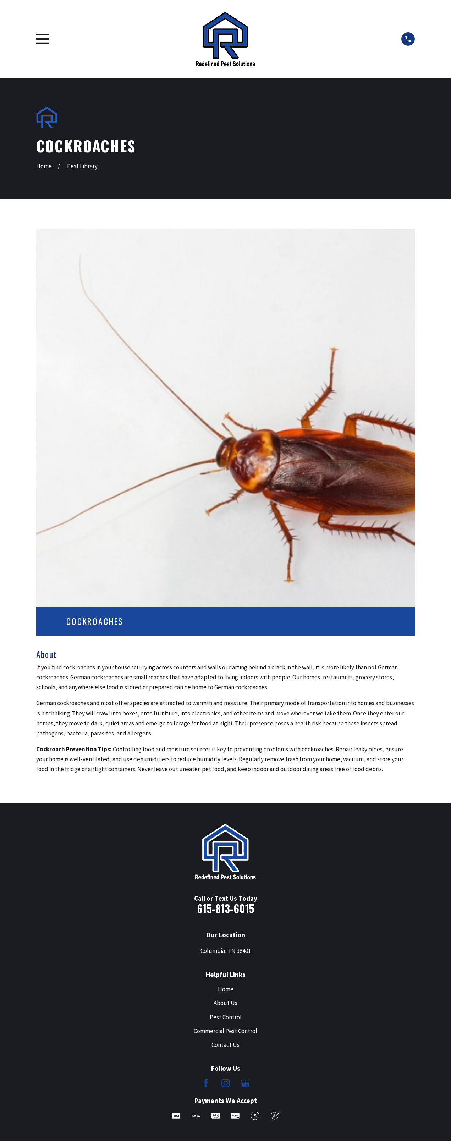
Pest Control (226, 1017)
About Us (225, 1003)
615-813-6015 (225, 908)
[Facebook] (206, 1083)
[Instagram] (225, 1083)
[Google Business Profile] (245, 1083)
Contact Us (225, 1045)
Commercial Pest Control (225, 1031)
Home (225, 989)
